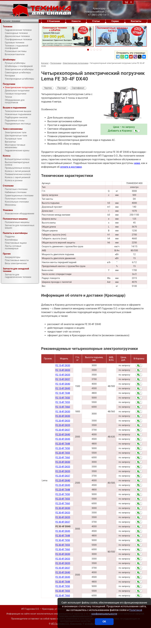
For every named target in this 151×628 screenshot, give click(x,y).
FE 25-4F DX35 (62, 471)
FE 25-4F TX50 (62, 494)
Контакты (136, 21)
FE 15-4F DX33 (62, 370)
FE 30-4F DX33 (62, 512)
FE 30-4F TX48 (62, 535)
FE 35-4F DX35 (62, 563)
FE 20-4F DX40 (62, 434)
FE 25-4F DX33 (62, 466)
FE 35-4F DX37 (62, 568)
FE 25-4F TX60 (62, 503)
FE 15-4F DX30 (62, 365)
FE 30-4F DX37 (62, 522)
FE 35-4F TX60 (62, 595)
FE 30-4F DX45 (62, 531)
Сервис (115, 21)
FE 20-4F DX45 (62, 439)
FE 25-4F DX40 (62, 480)
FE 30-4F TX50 (62, 540)
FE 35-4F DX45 (62, 577)
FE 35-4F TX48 (62, 581)
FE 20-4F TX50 (62, 448)
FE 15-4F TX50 (62, 397)
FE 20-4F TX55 (62, 453)
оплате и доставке (71, 166)
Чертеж (48, 88)
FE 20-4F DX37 (62, 430)
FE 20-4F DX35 (62, 425)
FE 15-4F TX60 (62, 407)
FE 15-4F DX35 (62, 374)
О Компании (53, 21)
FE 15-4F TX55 (62, 402)
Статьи (96, 21)
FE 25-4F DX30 (62, 462)
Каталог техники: (11, 21)
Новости (76, 21)
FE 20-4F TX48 (62, 443)
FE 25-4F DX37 (62, 476)
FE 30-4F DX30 (62, 508)
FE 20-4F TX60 (62, 457)
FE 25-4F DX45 (62, 485)
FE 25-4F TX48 (62, 489)
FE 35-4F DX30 (62, 554)
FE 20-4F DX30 (62, 416)
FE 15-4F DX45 (62, 388)
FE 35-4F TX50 (62, 586)
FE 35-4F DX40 (62, 572)
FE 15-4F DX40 (62, 384)
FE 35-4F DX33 (62, 558)
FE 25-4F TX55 (62, 499)
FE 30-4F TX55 (62, 545)
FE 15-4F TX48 (62, 393)
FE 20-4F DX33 (62, 420)
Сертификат (78, 88)
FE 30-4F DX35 (62, 517)
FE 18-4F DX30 (62, 411)
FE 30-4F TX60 (62, 549)
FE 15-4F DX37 (62, 379)
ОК (104, 621)
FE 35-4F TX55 (62, 591)
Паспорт (61, 88)
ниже (137, 163)
